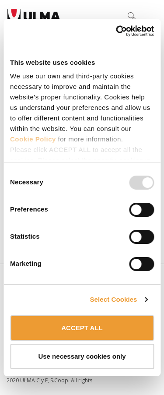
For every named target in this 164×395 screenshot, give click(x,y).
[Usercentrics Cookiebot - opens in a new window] (117, 31)
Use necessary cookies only (82, 356)
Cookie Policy (33, 139)
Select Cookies (113, 299)
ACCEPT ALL (81, 328)
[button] (113, 16)
